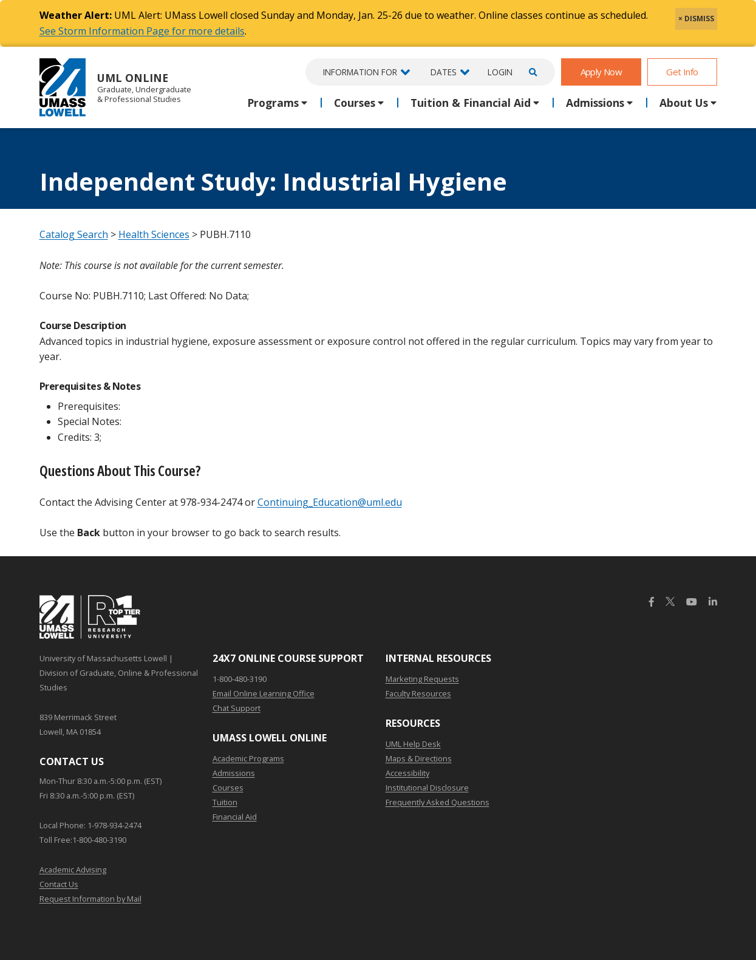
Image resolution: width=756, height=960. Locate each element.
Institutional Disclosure (427, 787)
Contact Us (58, 884)
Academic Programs (248, 758)
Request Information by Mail (90, 898)
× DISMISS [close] (696, 18)
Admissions (234, 773)
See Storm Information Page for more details (142, 31)
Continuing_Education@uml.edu (329, 502)
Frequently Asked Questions (437, 802)
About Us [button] (683, 102)
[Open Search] (531, 72)
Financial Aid (235, 816)
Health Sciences (153, 234)
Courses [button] (354, 102)
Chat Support (237, 708)
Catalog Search (73, 234)
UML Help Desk (413, 743)
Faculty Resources (418, 693)
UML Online (115, 87)
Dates (444, 72)
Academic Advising (72, 869)
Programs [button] (273, 102)
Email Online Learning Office (264, 693)
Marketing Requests (422, 678)
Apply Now (601, 72)
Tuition (225, 802)
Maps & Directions (419, 758)
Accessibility (407, 773)
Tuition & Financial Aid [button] (470, 102)
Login (500, 72)
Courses (228, 787)
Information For (360, 72)
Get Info (682, 72)
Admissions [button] (595, 102)
